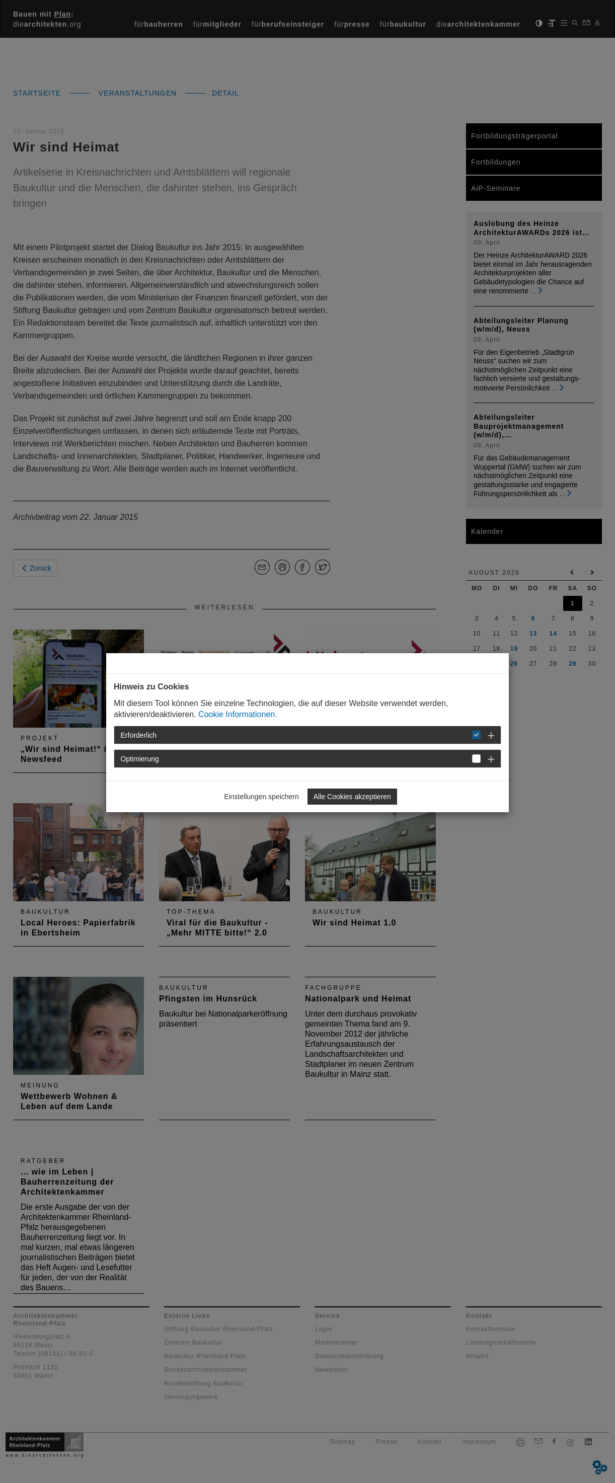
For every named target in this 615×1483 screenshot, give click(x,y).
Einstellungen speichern (261, 797)
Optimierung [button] (140, 759)
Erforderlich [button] (139, 735)
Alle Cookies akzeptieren (352, 797)
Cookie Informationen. (237, 714)
